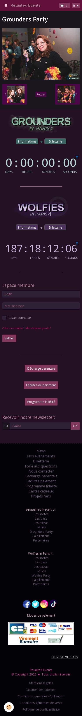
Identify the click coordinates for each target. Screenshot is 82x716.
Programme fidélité (41, 486)
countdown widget (41, 164)
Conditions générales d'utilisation (41, 696)
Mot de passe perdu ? (38, 328)
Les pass (41, 518)
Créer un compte (12, 328)
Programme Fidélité (41, 402)
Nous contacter (41, 471)
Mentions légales (41, 683)
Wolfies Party (41, 575)
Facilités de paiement (41, 385)
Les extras (41, 523)
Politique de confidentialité (41, 709)
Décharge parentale (41, 368)
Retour (41, 94)
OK (75, 426)
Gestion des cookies (41, 690)
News (41, 451)
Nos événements (41, 456)
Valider (9, 338)
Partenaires (41, 540)
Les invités (41, 514)
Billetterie (41, 461)
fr (74, 5)
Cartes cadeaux (41, 491)
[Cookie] (9, 707)
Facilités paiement (41, 481)
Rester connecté (16, 318)
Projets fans (41, 496)
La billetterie (41, 536)
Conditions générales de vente (41, 703)
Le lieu (41, 527)
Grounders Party (41, 531)
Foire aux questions (41, 466)
